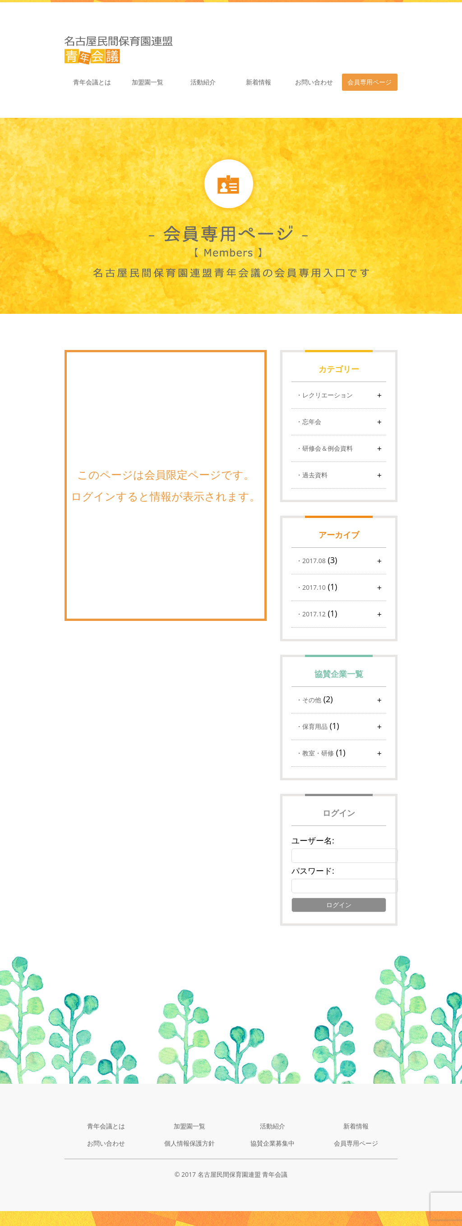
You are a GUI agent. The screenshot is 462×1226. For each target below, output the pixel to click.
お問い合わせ (314, 82)
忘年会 (311, 421)
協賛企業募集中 (272, 1143)
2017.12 (314, 614)
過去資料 (315, 475)
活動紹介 (203, 82)
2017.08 (314, 560)
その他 (311, 699)
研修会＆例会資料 (327, 448)
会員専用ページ (369, 82)
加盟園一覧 (147, 82)
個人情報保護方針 (189, 1143)
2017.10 (314, 587)
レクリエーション (327, 395)
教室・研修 (318, 753)
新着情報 (258, 82)
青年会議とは (92, 82)
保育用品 (315, 726)
